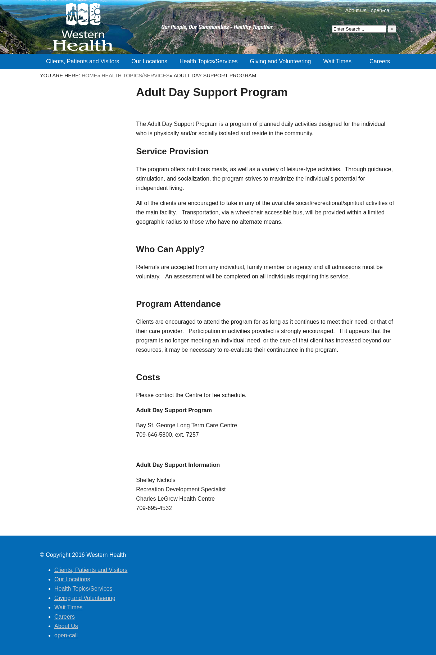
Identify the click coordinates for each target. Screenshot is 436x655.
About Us (355, 10)
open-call (381, 10)
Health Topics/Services (135, 75)
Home (89, 75)
